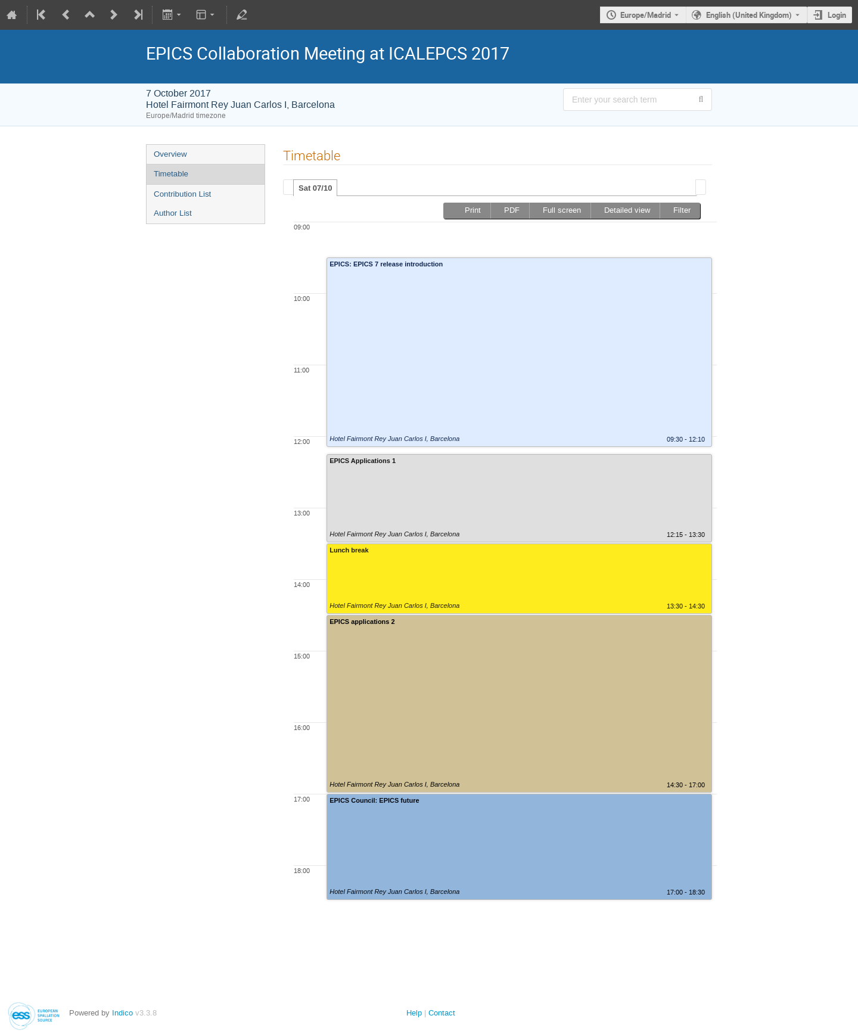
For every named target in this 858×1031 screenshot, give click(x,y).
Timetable (171, 173)
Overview (170, 154)
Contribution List (182, 194)
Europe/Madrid (645, 15)
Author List (173, 213)
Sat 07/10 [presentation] (315, 188)
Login (837, 15)
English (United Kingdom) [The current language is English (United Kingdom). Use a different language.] (749, 15)
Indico (122, 1013)
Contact (441, 1013)
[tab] (315, 187)
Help (414, 1013)
